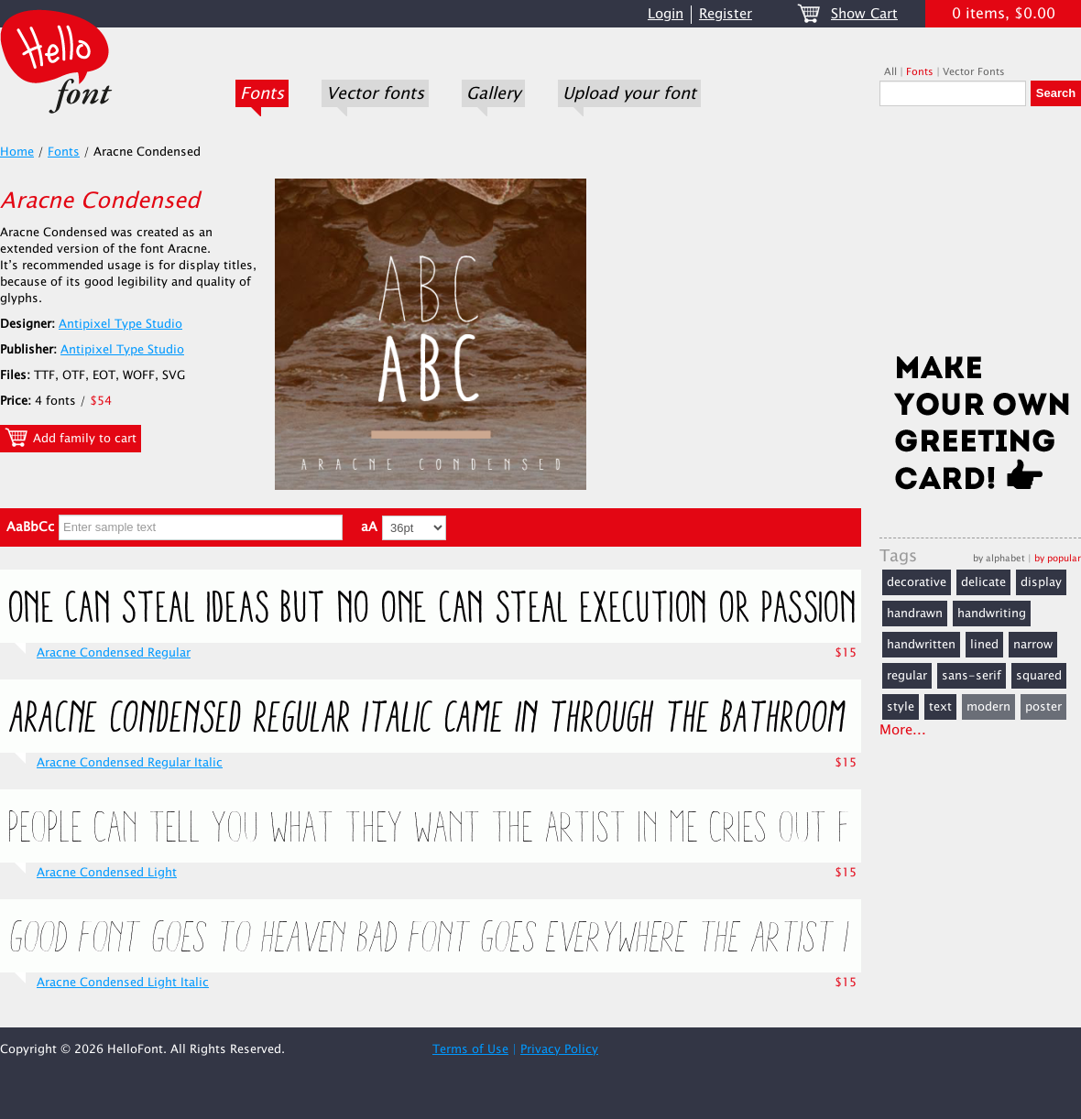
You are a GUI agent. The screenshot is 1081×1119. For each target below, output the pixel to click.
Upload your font (629, 93)
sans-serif (971, 676)
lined (984, 645)
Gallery (493, 93)
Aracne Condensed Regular (114, 653)
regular (907, 676)
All (890, 72)
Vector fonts (375, 93)
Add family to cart (70, 438)
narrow (1033, 645)
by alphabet (999, 558)
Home (17, 152)
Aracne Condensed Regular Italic (130, 763)
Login (665, 14)
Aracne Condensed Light (107, 873)
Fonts (262, 93)
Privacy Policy (559, 1049)
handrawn (915, 613)
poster (1043, 707)
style (900, 707)
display (1041, 582)
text (940, 707)
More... (902, 730)
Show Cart (864, 14)
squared (1039, 676)
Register (725, 14)
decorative (916, 582)
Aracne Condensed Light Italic (123, 982)
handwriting (991, 613)
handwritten (921, 645)
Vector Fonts (974, 72)
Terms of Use (470, 1049)
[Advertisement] (980, 235)
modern (988, 707)
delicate (983, 582)
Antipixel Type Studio (120, 324)
